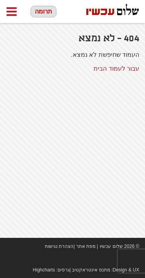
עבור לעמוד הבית (116, 68)
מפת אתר (86, 246)
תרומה (43, 11)
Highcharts (44, 270)
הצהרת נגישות (59, 246)
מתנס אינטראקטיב (91, 270)
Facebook (112, 259)
